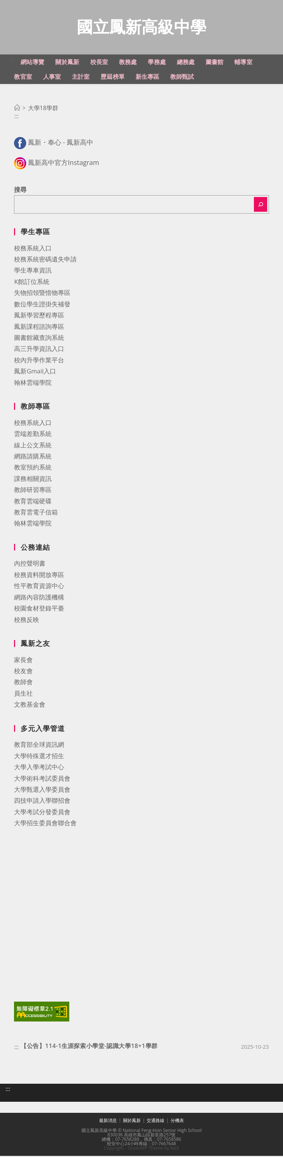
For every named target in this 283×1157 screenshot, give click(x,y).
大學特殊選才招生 (39, 757)
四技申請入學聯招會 (42, 801)
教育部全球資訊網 (39, 745)
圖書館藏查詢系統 (39, 338)
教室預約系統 (33, 468)
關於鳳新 (132, 1121)
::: (10, 61)
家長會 (23, 661)
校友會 (23, 672)
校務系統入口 (33, 249)
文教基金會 (29, 705)
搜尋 (20, 190)
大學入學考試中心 (39, 768)
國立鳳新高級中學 (141, 27)
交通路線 (155, 1121)
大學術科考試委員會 (42, 779)
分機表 (177, 1121)
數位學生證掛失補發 (42, 305)
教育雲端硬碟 (33, 502)
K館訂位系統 (31, 282)
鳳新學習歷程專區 (39, 316)
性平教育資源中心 (39, 587)
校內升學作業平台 (39, 361)
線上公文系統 (33, 446)
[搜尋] (260, 205)
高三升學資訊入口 (39, 349)
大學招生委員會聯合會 (45, 824)
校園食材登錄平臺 (39, 609)
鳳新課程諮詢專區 (39, 327)
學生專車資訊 (33, 271)
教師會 (23, 683)
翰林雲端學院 (33, 383)
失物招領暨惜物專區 (42, 293)
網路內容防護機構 (39, 598)
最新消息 (108, 1121)
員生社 (23, 694)
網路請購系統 (33, 457)
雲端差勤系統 (33, 434)
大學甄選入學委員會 (42, 790)
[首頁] (17, 109)
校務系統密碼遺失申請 (45, 260)
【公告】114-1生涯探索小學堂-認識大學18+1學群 (89, 1047)
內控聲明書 (29, 564)
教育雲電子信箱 (36, 513)
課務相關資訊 (33, 479)
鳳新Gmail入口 (35, 372)
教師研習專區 (33, 490)
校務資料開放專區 (39, 576)
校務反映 (26, 620)
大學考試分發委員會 (42, 813)
